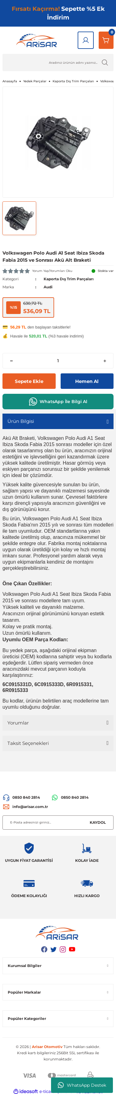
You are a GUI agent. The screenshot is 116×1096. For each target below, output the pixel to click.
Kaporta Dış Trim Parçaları (69, 279)
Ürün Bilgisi (20, 421)
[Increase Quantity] (104, 360)
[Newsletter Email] (58, 822)
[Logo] (37, 40)
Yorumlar (18, 723)
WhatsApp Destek (82, 1085)
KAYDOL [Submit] (98, 822)
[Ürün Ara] (58, 62)
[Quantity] (58, 360)
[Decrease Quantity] (11, 360)
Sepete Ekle (29, 381)
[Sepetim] (106, 40)
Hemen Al (87, 381)
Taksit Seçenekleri (28, 743)
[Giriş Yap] (85, 40)
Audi (48, 287)
